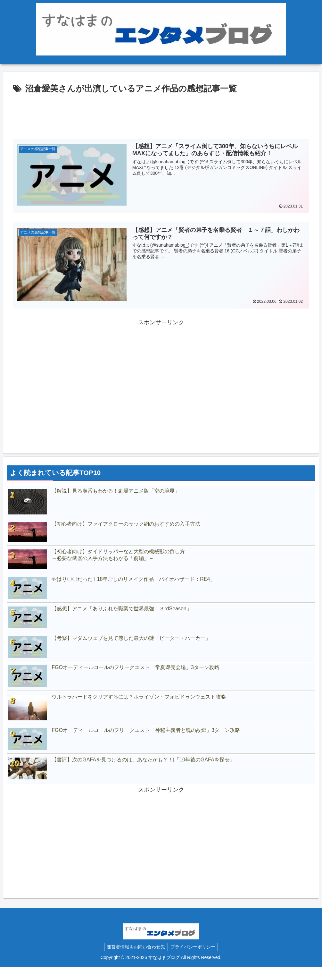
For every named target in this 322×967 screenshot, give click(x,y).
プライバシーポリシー (193, 946)
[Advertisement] (161, 113)
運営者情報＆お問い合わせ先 (135, 946)
